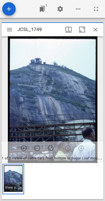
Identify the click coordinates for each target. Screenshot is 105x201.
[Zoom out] (37, 148)
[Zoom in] (24, 148)
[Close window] (95, 29)
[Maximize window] (82, 29)
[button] (13, 179)
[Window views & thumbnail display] (68, 29)
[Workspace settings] (60, 9)
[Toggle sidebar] (9, 29)
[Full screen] (96, 9)
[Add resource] (9, 9)
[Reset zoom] (50, 148)
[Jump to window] (42, 9)
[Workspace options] (78, 9)
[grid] (52, 181)
